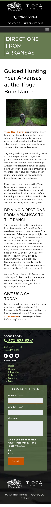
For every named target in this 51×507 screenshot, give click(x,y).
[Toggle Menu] (47, 29)
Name (15, 396)
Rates (11, 366)
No (11, 453)
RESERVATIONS (33, 23)
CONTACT (14, 23)
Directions (13, 378)
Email (15, 407)
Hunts (11, 369)
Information (14, 372)
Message (13, 418)
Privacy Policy (36, 495)
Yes (11, 450)
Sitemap (25, 498)
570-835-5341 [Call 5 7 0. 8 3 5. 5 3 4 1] (25, 17)
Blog (10, 381)
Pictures (12, 375)
